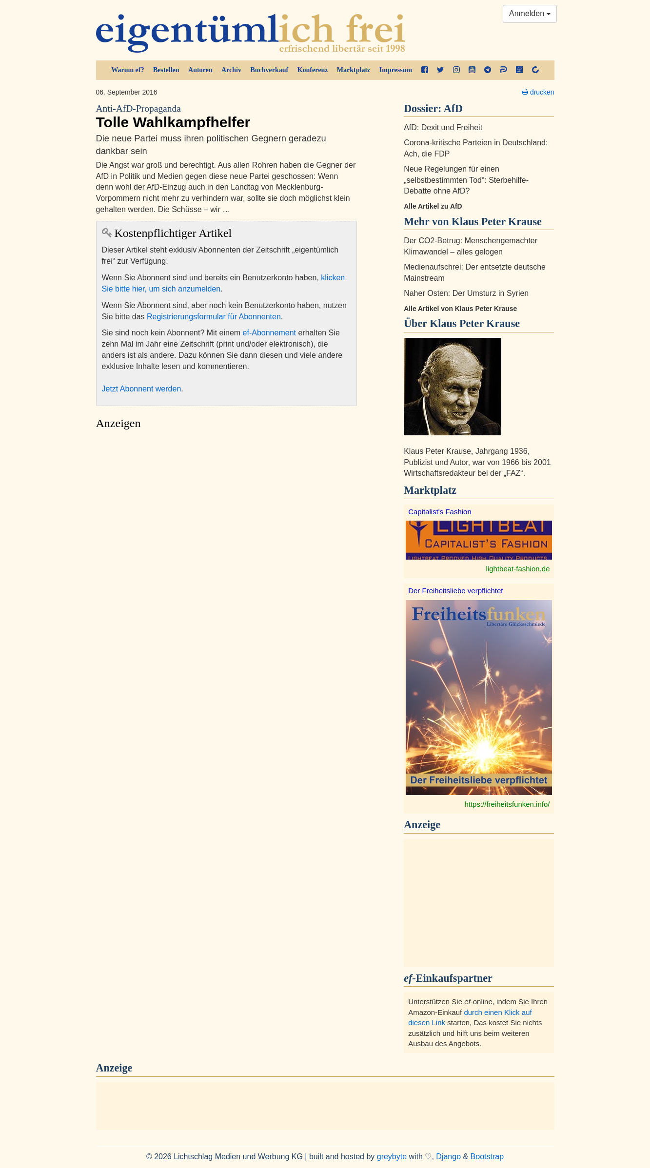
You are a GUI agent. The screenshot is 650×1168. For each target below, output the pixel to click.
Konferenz (312, 70)
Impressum (395, 70)
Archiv (231, 70)
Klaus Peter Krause (475, 323)
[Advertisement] (226, 526)
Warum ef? (127, 70)
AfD (453, 108)
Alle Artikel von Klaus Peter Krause (460, 308)
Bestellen (166, 70)
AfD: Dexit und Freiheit (443, 127)
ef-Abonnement (269, 333)
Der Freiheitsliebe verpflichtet (455, 590)
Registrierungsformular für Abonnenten (214, 316)
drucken (538, 92)
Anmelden (530, 13)
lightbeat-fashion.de (518, 569)
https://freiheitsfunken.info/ (507, 804)
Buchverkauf (269, 70)
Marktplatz (353, 70)
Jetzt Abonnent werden (141, 389)
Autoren (200, 70)
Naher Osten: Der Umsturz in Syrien (466, 293)
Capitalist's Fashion (440, 511)
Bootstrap (487, 1156)
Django (448, 1156)
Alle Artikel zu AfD (433, 206)
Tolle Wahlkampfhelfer (226, 116)
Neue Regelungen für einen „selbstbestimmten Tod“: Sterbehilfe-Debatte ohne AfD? (466, 180)
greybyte (392, 1156)
